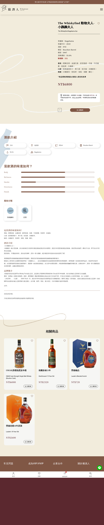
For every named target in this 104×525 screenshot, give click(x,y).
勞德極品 (75, 371)
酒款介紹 (8, 243)
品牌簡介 (8, 271)
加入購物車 (80, 110)
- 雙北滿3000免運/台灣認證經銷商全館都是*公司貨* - (52, 2)
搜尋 (90, 476)
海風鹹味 (10, 218)
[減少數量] (60, 110)
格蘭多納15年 (45, 371)
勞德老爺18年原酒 (14, 426)
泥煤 (25, 218)
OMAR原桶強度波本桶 (16, 371)
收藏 (39, 476)
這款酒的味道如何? (13, 230)
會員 (13, 476)
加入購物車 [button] (28, 387)
